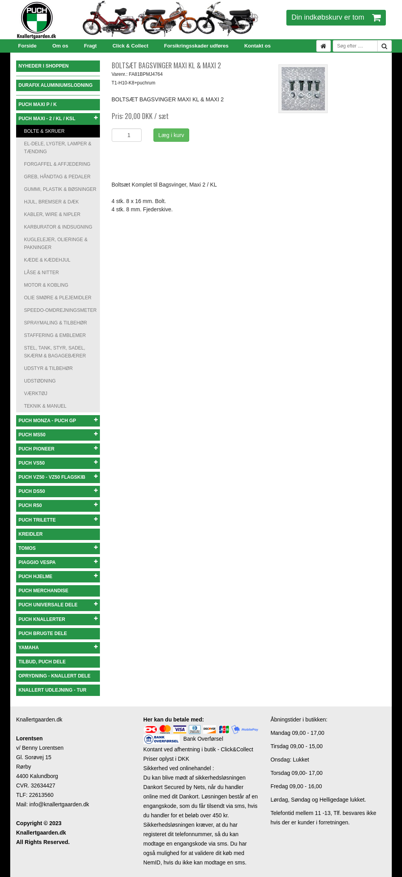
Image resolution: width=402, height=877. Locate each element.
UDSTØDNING (40, 381)
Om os (60, 46)
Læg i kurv (171, 135)
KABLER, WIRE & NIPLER (52, 214)
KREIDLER (30, 534)
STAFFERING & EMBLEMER (55, 335)
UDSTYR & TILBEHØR (48, 368)
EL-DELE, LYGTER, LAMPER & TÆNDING (57, 147)
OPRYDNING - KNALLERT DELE (54, 676)
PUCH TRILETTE (58, 520)
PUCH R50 (58, 505)
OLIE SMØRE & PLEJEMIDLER (57, 297)
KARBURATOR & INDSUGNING (58, 227)
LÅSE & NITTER (41, 272)
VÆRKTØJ (35, 393)
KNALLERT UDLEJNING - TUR (52, 690)
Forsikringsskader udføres (196, 46)
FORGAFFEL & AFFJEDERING (57, 164)
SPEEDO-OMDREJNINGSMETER (60, 310)
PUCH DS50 (58, 491)
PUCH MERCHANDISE (43, 590)
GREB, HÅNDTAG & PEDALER (57, 176)
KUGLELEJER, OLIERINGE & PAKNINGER (55, 243)
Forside (27, 46)
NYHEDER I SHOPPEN (43, 66)
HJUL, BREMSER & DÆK (51, 202)
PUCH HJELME (58, 576)
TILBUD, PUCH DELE (42, 662)
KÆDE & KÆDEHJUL (47, 260)
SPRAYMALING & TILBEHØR (55, 323)
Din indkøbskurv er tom (336, 17)
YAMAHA (58, 647)
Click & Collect (130, 46)
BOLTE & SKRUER (44, 131)
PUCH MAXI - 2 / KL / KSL (58, 118)
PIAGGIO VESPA (58, 562)
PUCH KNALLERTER (58, 619)
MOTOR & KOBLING (46, 285)
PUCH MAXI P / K (37, 104)
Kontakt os (257, 46)
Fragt (90, 46)
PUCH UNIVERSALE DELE (58, 605)
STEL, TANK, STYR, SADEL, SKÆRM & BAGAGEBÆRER (55, 352)
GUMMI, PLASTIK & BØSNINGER (60, 189)
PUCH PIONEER (58, 449)
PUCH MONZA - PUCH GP (58, 420)
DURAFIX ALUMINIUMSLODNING (55, 85)
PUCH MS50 (58, 435)
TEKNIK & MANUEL (45, 406)
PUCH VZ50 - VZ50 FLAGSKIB (58, 477)
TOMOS (58, 548)
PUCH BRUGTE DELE (42, 633)
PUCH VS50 (58, 463)
